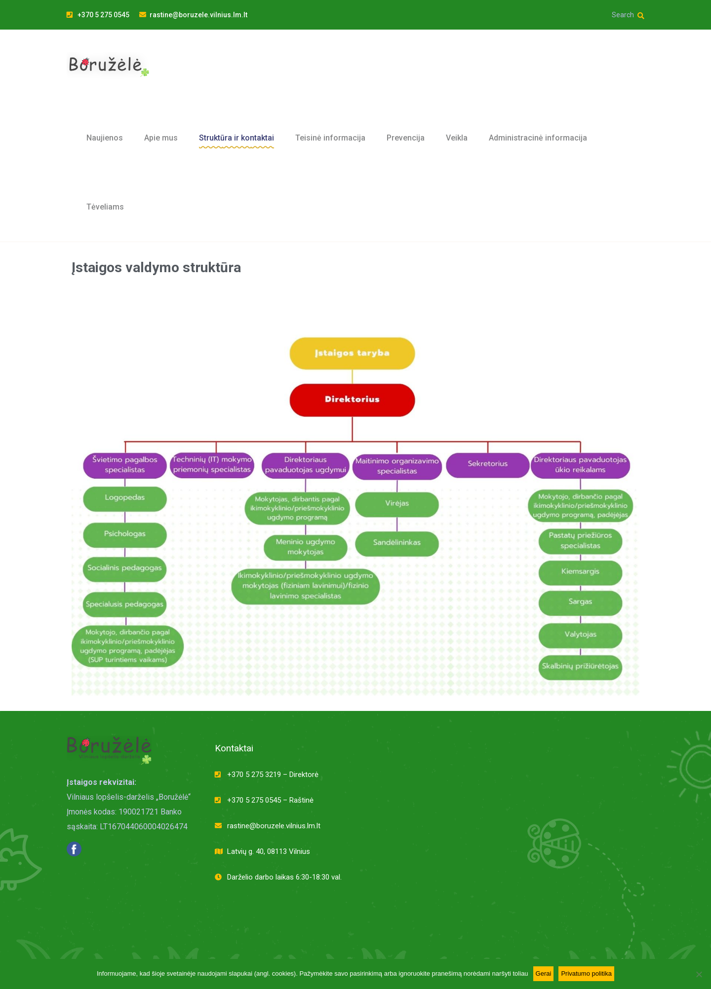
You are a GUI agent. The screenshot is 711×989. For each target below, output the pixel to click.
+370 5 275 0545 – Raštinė (270, 800)
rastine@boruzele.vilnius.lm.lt (193, 14)
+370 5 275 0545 (98, 14)
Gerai (544, 973)
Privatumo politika (586, 973)
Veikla (457, 137)
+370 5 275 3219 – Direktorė (272, 774)
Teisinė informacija (330, 137)
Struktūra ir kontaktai (236, 137)
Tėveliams (105, 207)
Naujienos (104, 137)
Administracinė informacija (538, 137)
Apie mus (161, 137)
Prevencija (406, 137)
